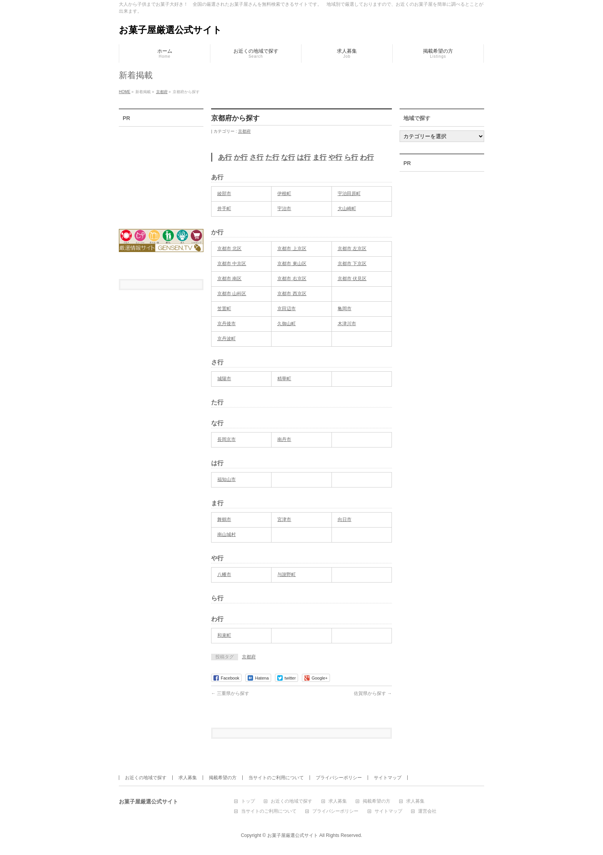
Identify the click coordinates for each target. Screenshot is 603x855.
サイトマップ (387, 777)
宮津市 (284, 519)
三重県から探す (230, 693)
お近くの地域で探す (146, 777)
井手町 (224, 208)
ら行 (351, 157)
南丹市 (284, 439)
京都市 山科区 (231, 293)
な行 (288, 157)
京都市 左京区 (352, 248)
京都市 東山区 (291, 263)
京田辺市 (286, 308)
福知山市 (226, 479)
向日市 (344, 519)
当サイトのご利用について (276, 777)
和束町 (224, 635)
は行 (304, 157)
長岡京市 (226, 439)
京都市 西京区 (291, 293)
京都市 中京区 (231, 263)
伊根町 (284, 193)
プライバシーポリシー (339, 777)
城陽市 (224, 378)
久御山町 (286, 323)
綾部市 (224, 193)
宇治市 (284, 208)
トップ (248, 801)
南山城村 (226, 534)
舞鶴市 (224, 519)
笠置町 (224, 308)
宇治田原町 (349, 193)
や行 (335, 157)
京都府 (244, 131)
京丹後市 (226, 323)
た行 (272, 157)
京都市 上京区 (291, 248)
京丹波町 (226, 338)
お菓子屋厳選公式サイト (170, 30)
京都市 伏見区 (352, 278)
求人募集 (187, 777)
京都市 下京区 (352, 263)
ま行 (319, 157)
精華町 (284, 378)
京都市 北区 (229, 248)
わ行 (367, 157)
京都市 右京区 (291, 278)
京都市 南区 (229, 278)
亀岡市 (344, 308)
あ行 (225, 157)
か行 (241, 157)
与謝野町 (286, 574)
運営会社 (427, 811)
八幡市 (224, 574)
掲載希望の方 (223, 777)
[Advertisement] (161, 172)
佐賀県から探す (373, 693)
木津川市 (347, 323)
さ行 (256, 157)
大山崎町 (347, 208)
